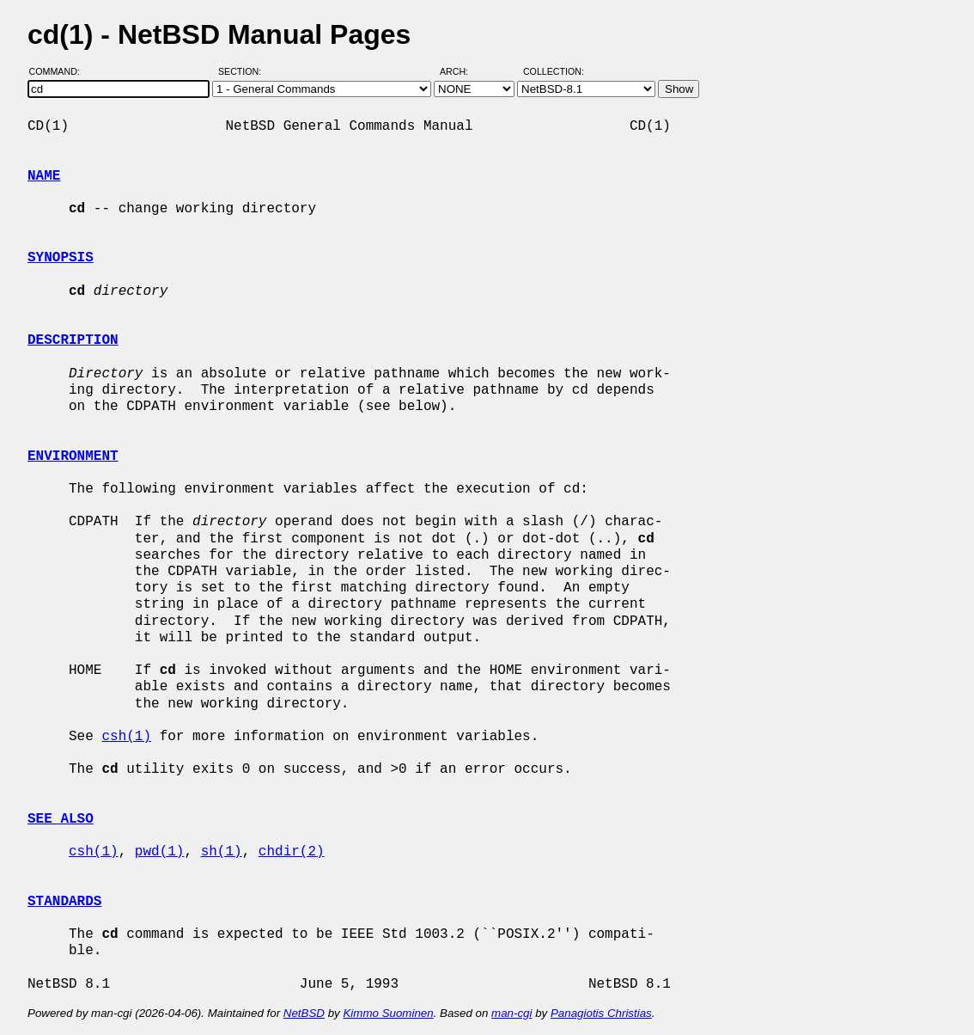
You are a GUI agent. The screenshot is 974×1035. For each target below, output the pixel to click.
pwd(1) (160, 851)
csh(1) (126, 736)
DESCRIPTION (73, 340)
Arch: (462, 71)
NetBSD (304, 1013)
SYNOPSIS (60, 257)
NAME (43, 176)
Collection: (553, 71)
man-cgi (511, 1013)
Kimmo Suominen (388, 1013)
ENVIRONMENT (73, 456)
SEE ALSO (60, 819)
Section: (243, 71)
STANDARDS (64, 901)
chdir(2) (292, 851)
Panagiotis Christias (601, 1013)
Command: (59, 71)
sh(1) (221, 851)
